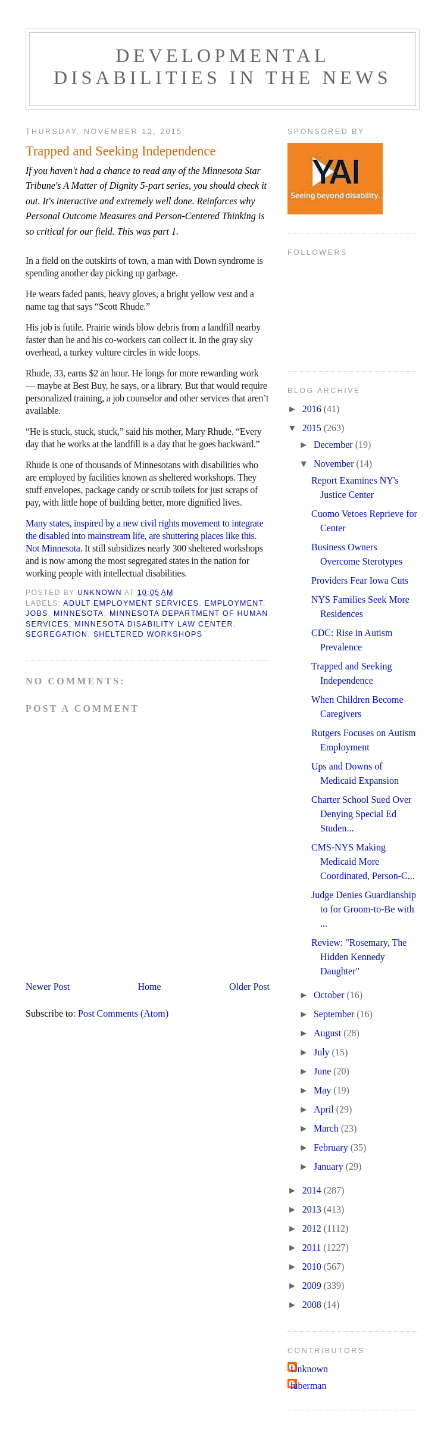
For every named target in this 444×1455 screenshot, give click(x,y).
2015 (313, 428)
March (327, 1128)
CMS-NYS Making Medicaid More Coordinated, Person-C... (363, 861)
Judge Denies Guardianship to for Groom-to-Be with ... (363, 909)
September (335, 1014)
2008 (313, 1305)
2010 (313, 1266)
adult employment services (131, 603)
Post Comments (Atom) (123, 1013)
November (335, 464)
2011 (312, 1247)
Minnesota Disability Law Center (153, 624)
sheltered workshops (148, 634)
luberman (308, 1386)
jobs (37, 613)
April (325, 1109)
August (328, 1033)
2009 (313, 1285)
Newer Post (48, 987)
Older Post (249, 987)
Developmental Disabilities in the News (223, 66)
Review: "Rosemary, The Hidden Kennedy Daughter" (359, 956)
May (323, 1090)
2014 (313, 1190)
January (330, 1166)
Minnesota (79, 613)
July (323, 1052)
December (334, 445)
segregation (56, 634)
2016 (313, 409)
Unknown (309, 1369)
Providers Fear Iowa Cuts (359, 580)
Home (149, 987)
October (330, 995)
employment (234, 603)
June (323, 1071)
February (332, 1147)
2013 (313, 1209)
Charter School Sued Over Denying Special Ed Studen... (361, 814)
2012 (313, 1228)
